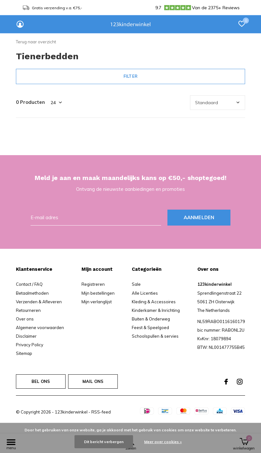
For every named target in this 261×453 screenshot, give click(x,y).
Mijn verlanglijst (96, 301)
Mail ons (92, 381)
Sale (136, 284)
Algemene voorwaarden (40, 327)
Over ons (25, 318)
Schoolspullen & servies (155, 336)
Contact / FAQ (29, 284)
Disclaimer (26, 336)
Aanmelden (199, 217)
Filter (130, 76)
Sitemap (24, 353)
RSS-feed (101, 411)
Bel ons (41, 381)
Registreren (93, 284)
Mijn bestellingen (98, 293)
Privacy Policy (29, 344)
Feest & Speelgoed (150, 327)
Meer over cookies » (163, 441)
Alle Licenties (145, 293)
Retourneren (28, 310)
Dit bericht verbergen (103, 441)
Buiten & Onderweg (151, 318)
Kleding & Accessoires (154, 301)
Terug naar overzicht (36, 41)
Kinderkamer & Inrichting (156, 310)
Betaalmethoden (32, 293)
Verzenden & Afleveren (39, 301)
